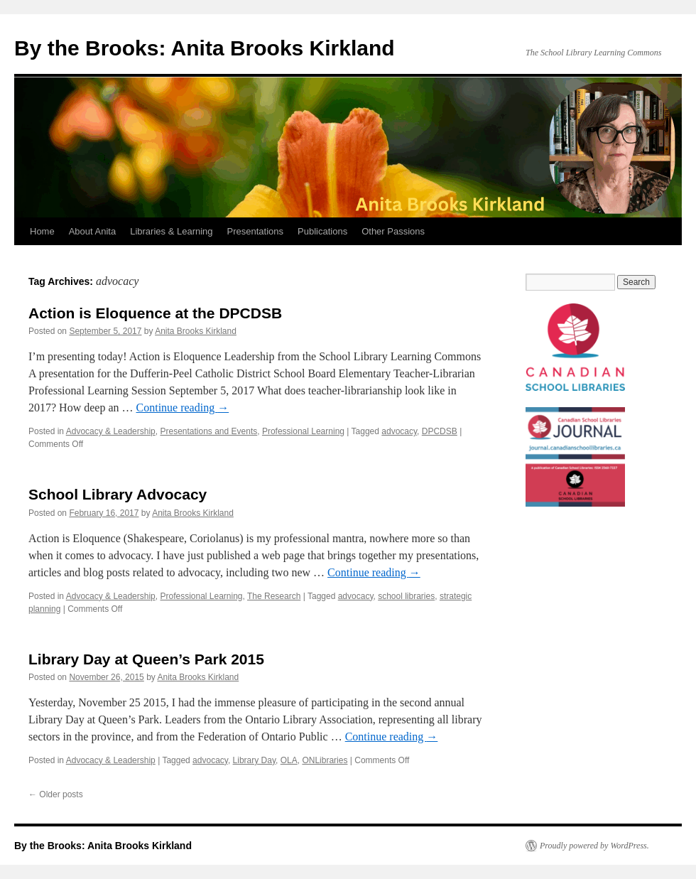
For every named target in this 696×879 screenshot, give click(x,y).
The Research (273, 596)
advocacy (399, 431)
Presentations (255, 231)
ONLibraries (324, 760)
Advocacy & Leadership (111, 431)
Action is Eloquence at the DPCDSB (155, 313)
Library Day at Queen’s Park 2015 (146, 659)
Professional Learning (303, 431)
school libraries (406, 596)
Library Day (254, 760)
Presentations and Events (208, 431)
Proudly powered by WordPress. (594, 846)
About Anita (92, 231)
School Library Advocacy (117, 494)
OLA (289, 760)
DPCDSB (439, 431)
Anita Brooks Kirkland (195, 331)
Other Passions (393, 231)
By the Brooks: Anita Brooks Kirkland (204, 48)
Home (42, 231)
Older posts (55, 794)
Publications (322, 231)
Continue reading (182, 407)
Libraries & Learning (171, 231)
